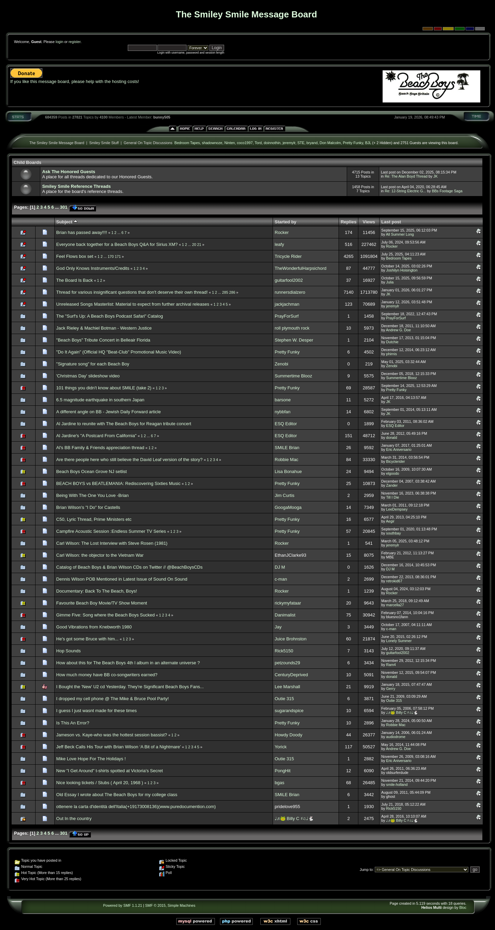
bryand (312, 143)
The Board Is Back (74, 280)
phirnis (391, 354)
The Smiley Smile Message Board (56, 143)
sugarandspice (289, 710)
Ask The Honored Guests (68, 171)
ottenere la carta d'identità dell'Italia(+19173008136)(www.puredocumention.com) (136, 806)
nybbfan (282, 411)
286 (232, 292)
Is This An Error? (73, 722)
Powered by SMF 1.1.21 (122, 905)
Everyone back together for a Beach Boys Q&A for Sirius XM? (117, 244)
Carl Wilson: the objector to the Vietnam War (100, 555)
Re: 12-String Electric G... (405, 191)
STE (300, 143)
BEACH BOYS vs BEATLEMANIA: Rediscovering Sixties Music (119, 483)
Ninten (229, 143)
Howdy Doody (288, 734)
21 (199, 244)
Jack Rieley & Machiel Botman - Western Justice (104, 328)
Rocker (282, 232)
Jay (278, 626)
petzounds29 (287, 662)
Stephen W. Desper (294, 340)
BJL (368, 143)
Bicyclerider (395, 461)
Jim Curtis (284, 495)
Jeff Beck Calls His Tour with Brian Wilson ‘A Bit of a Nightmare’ (118, 746)
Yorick (281, 746)
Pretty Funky (353, 143)
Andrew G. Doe (398, 330)
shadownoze (212, 143)
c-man (281, 579)
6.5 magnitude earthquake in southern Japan (100, 399)
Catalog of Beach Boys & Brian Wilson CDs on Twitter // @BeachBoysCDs (129, 567)
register (75, 42)
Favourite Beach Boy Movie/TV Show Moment (101, 603)
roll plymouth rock (292, 328)
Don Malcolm (330, 143)
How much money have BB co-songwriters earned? (106, 674)
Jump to (366, 869)
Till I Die (392, 497)
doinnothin (272, 143)
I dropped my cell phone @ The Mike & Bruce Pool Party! (112, 698)
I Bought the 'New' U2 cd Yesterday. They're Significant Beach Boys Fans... (130, 686)
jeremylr (289, 143)
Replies (348, 221)
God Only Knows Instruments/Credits (92, 268)
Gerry (390, 688)
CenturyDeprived (291, 674)
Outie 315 (284, 698)
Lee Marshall (287, 686)
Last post (391, 221)
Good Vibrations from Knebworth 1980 (94, 626)
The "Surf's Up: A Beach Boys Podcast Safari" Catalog (109, 316)
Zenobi (281, 363)
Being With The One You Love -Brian (92, 495)
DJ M (280, 567)
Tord (258, 143)
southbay (393, 533)
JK (436, 176)
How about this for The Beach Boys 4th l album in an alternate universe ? (128, 662)
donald (391, 437)
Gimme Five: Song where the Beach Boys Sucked (105, 614)
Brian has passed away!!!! (81, 232)
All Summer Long (400, 234)
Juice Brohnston (290, 638)
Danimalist (285, 614)
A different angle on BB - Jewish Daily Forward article (108, 411)
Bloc (462, 907)
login (60, 42)
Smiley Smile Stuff (104, 143)
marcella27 (395, 605)
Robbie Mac (286, 459)
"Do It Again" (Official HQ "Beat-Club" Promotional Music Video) (118, 352)
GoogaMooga (288, 507)
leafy (279, 244)
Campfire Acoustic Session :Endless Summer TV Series (111, 531)
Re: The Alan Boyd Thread (406, 176)
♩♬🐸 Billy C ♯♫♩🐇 (402, 712)
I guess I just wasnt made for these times (96, 710)
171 (118, 256)
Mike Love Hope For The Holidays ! (91, 758)
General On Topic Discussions (148, 143)
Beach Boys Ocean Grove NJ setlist (91, 471)
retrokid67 (394, 581)
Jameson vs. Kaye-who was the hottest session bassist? (111, 734)
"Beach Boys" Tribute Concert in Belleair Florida (103, 340)
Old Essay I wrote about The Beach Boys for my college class (117, 794)
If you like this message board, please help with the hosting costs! (74, 81)
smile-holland (397, 784)
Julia (390, 282)
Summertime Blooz (293, 375)
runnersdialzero (290, 292)
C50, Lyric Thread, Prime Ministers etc (94, 519)
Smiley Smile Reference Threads (76, 186)
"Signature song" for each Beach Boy (92, 363)
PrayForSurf (287, 316)
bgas (279, 782)
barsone (283, 399)
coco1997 (244, 143)
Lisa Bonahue (288, 471)
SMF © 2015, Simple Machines (170, 905)
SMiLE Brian (287, 447)
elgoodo (392, 473)
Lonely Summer (399, 641)
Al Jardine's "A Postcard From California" (97, 435)
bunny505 (161, 117)
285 (225, 292)
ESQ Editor (286, 423)
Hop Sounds (68, 650)
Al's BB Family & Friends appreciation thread (101, 447)
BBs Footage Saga (447, 191)
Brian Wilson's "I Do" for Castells (88, 507)
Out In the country (74, 818)
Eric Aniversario (398, 449)
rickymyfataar (288, 603)
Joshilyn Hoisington (401, 270)
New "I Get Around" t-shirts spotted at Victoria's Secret (109, 770)
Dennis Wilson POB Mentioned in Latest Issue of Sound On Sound (122, 579)
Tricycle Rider (288, 256)
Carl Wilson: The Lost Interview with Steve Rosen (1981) (112, 543)
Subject (67, 221)
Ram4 (391, 665)
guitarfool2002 (289, 280)
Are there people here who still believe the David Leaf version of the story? (130, 459)
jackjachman (287, 304)
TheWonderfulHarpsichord (301, 268)
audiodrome (395, 737)
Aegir (390, 521)
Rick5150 (284, 650)
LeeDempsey (397, 509)
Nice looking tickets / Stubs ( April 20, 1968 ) (99, 782)
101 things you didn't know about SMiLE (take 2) (104, 387)
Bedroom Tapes (187, 143)
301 (64, 207)
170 (111, 256)
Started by (286, 221)
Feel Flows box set (74, 256)
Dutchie (392, 342)
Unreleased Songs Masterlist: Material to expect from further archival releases (132, 304)
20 (194, 244)
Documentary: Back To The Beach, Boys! (96, 591)
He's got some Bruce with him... (87, 638)
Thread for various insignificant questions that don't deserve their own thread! (132, 292)
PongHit (282, 770)
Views (368, 221)
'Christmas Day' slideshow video (88, 375)
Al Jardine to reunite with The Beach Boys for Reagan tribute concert (123, 423)
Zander (392, 485)
